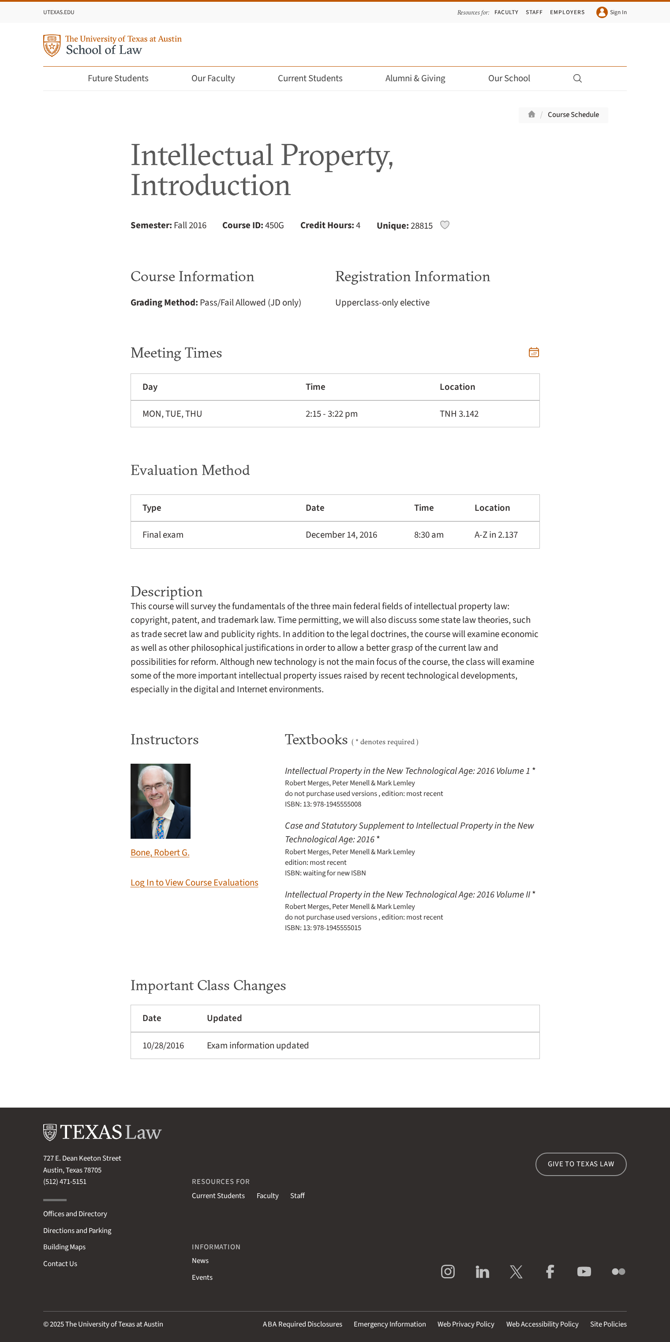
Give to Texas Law (581, 1164)
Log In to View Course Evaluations (194, 882)
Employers (567, 12)
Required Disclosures (302, 1324)
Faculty (506, 12)
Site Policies (608, 1324)
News (200, 1260)
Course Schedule (573, 114)
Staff (534, 12)
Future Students (124, 78)
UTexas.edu (59, 12)
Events (202, 1277)
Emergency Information (390, 1324)
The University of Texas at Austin (114, 1324)
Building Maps (64, 1247)
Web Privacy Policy (466, 1324)
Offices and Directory (75, 1214)
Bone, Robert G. (161, 811)
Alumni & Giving (421, 78)
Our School (515, 78)
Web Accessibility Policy (542, 1324)
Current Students (316, 78)
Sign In (611, 12)
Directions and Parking (77, 1230)
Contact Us (60, 1264)
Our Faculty (219, 78)
